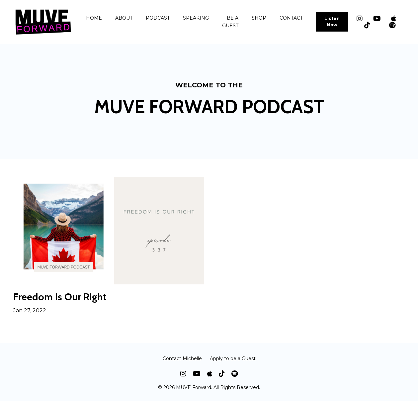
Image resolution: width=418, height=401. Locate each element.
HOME (94, 18)
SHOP (259, 18)
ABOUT (123, 18)
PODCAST (158, 18)
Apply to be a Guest (233, 358)
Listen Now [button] (332, 21)
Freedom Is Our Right (60, 297)
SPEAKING (196, 18)
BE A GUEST (230, 21)
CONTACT (291, 18)
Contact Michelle (182, 358)
